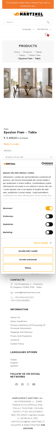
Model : (8, 150)
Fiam (6, 129)
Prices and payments (21, 336)
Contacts (14, 340)
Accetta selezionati (28, 259)
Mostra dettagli (41, 243)
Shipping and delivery (21, 332)
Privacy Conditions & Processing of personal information (27, 327)
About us (15, 317)
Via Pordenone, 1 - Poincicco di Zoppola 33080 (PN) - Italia (26, 286)
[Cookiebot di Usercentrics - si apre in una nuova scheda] (41, 164)
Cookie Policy (17, 343)
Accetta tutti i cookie (28, 251)
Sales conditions (18, 321)
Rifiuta (28, 268)
